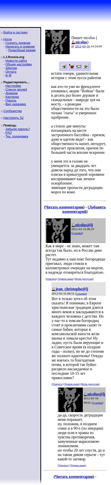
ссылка (77, 233)
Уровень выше (65, 279)
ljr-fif (8, 75)
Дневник (11, 93)
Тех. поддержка (16, 136)
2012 (78, 46)
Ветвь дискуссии (83, 279)
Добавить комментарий (84, 209)
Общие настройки (18, 64)
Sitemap (11, 68)
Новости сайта (16, 60)
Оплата (10, 71)
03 (84, 46)
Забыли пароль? (17, 129)
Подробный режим (21, 50)
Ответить (51, 279)
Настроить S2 (13, 118)
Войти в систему (15, 32)
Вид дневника (15, 104)
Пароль (10, 100)
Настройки (13, 86)
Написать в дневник (20, 46)
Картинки (12, 97)
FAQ (8, 132)
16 (88, 46)
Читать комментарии (64, 207)
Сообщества (12, 111)
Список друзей (16, 89)
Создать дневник (17, 43)
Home (7, 39)
